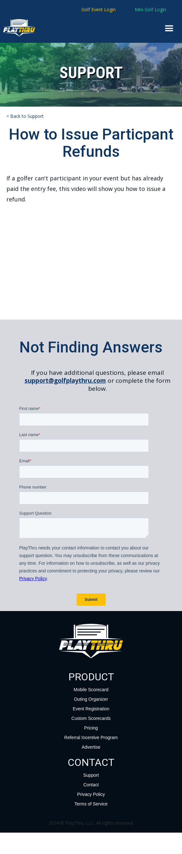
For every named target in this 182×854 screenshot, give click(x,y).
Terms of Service (91, 803)
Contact (91, 784)
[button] (169, 28)
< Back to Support (25, 116)
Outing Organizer (91, 699)
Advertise (91, 747)
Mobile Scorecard (91, 689)
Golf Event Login (98, 9)
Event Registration (91, 708)
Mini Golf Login (150, 9)
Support (91, 775)
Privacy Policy (91, 794)
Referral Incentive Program (91, 737)
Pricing (91, 727)
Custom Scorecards (91, 718)
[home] (10, 28)
